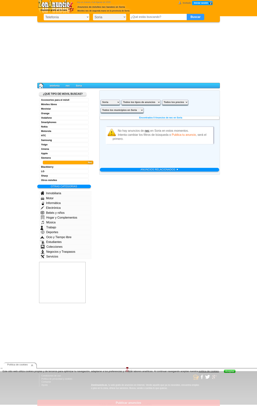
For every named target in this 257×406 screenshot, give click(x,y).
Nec (90, 162)
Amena (45, 149)
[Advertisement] (128, 51)
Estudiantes (51, 242)
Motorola (46, 131)
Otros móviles (49, 180)
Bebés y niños (53, 213)
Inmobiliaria (51, 193)
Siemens (46, 157)
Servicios (49, 256)
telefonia (55, 85)
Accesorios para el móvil (55, 100)
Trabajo (48, 227)
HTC (43, 135)
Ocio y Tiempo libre (56, 237)
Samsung (46, 140)
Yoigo (44, 144)
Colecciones (52, 247)
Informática (51, 203)
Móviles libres (49, 104)
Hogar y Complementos (59, 217)
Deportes (49, 232)
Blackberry (47, 166)
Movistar (46, 108)
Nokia (44, 126)
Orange (45, 113)
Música (48, 222)
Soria (79, 85)
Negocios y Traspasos (58, 252)
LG (42, 171)
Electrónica (51, 208)
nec (68, 85)
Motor (47, 198)
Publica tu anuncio (184, 134)
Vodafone (46, 117)
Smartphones (48, 122)
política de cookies (209, 371)
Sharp (44, 175)
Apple (44, 153)
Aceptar (229, 371)
